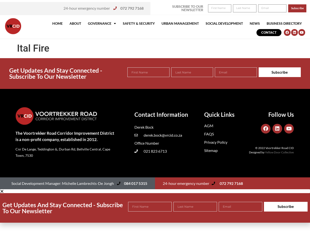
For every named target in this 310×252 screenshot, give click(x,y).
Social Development (224, 23)
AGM (208, 125)
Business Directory (284, 23)
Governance (102, 23)
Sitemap (211, 150)
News (255, 23)
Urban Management (180, 23)
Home (57, 23)
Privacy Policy (215, 142)
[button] (299, 7)
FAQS (209, 134)
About (75, 23)
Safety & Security (139, 23)
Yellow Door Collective (279, 152)
